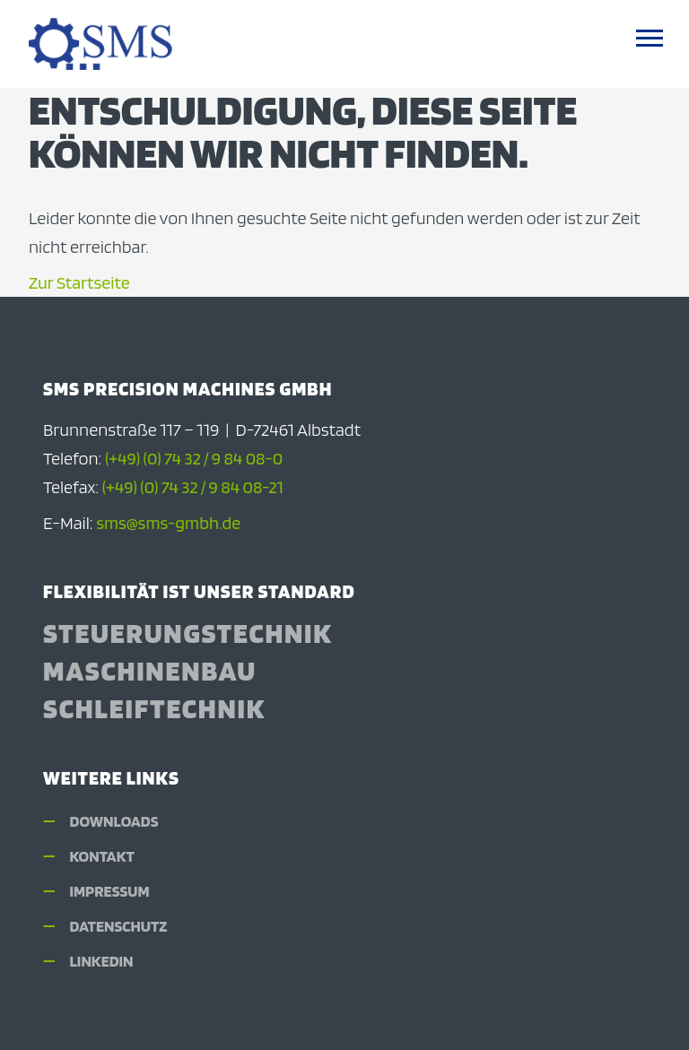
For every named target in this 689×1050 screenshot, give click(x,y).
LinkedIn (102, 960)
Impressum (110, 890)
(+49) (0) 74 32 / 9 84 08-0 (194, 458)
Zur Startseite (79, 282)
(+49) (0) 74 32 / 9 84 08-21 (192, 487)
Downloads (114, 820)
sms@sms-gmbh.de (168, 523)
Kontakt (102, 855)
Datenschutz (119, 925)
